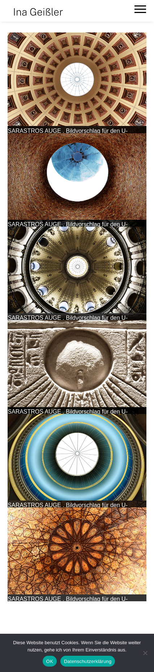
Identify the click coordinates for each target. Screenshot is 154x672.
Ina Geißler (38, 12)
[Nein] (145, 652)
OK (49, 661)
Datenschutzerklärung (87, 661)
